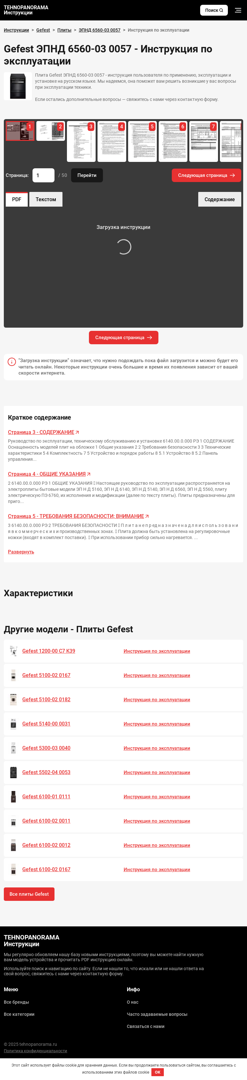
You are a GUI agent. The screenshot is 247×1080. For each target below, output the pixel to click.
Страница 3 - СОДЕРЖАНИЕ (41, 432)
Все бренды (16, 1002)
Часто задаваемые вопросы (157, 1014)
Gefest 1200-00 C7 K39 (48, 651)
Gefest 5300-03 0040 (46, 748)
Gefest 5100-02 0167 (46, 675)
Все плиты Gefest (29, 894)
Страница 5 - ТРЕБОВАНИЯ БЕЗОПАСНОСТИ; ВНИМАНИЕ (76, 516)
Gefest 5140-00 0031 (46, 724)
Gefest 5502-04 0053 (46, 772)
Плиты (64, 30)
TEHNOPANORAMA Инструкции (26, 10)
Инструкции (16, 30)
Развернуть (21, 552)
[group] (50, 131)
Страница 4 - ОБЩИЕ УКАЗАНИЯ (47, 474)
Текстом (46, 199)
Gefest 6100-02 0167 (46, 869)
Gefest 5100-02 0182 (46, 699)
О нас (132, 1002)
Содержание (220, 199)
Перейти (87, 175)
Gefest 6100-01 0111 (46, 797)
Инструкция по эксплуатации (157, 651)
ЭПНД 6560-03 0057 (99, 30)
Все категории (19, 1014)
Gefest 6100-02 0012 (46, 845)
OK (157, 1072)
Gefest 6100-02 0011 (46, 821)
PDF (16, 199)
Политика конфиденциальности (35, 1050)
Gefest (43, 30)
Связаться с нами (145, 1026)
